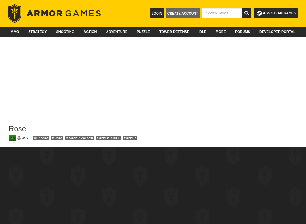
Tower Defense (174, 32)
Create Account (182, 13)
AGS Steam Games (276, 13)
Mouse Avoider (80, 138)
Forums (242, 32)
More (221, 32)
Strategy (37, 32)
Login (157, 13)
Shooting (65, 32)
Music (57, 138)
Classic (41, 138)
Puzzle (143, 32)
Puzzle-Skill (108, 138)
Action (90, 32)
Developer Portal (277, 32)
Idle (202, 32)
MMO (15, 32)
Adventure (116, 32)
